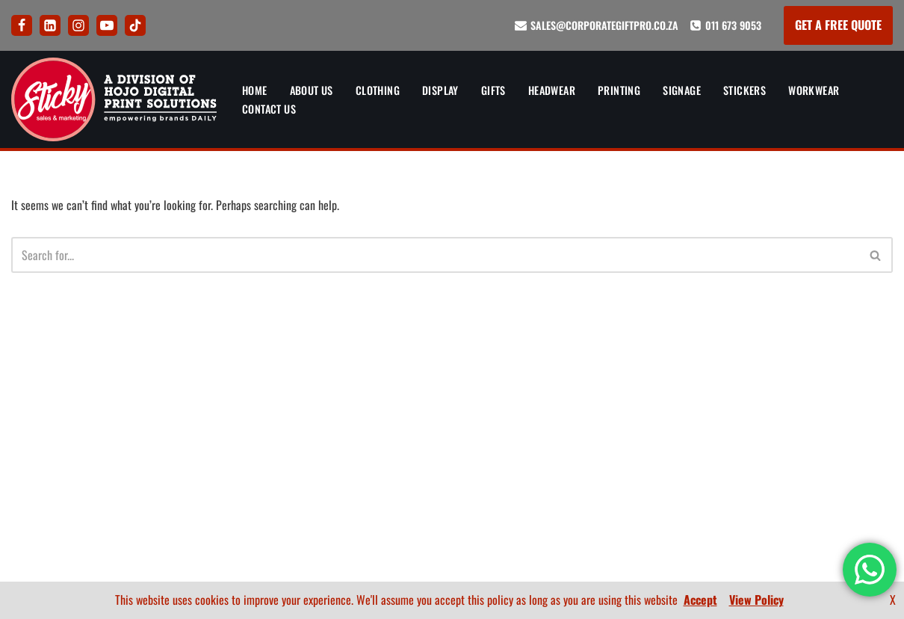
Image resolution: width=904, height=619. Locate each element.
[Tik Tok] (135, 25)
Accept (700, 600)
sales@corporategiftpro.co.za (604, 25)
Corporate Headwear (244, 443)
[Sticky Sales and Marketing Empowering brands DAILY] (114, 99)
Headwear (554, 90)
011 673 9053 (733, 25)
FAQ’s (450, 416)
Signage (685, 90)
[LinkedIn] (50, 25)
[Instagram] (78, 25)
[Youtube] (106, 25)
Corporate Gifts (232, 416)
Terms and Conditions (450, 470)
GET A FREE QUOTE (838, 25)
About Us (312, 90)
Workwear (818, 90)
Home (254, 90)
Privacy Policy (450, 443)
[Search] (435, 256)
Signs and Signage (236, 496)
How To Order (450, 390)
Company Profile (851, 496)
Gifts (495, 90)
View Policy (756, 600)
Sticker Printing (232, 523)
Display (442, 90)
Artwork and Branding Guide (450, 363)
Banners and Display (242, 363)
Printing (622, 90)
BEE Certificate (856, 470)
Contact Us (269, 109)
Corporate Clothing (241, 390)
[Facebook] (21, 25)
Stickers (749, 90)
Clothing (379, 90)
